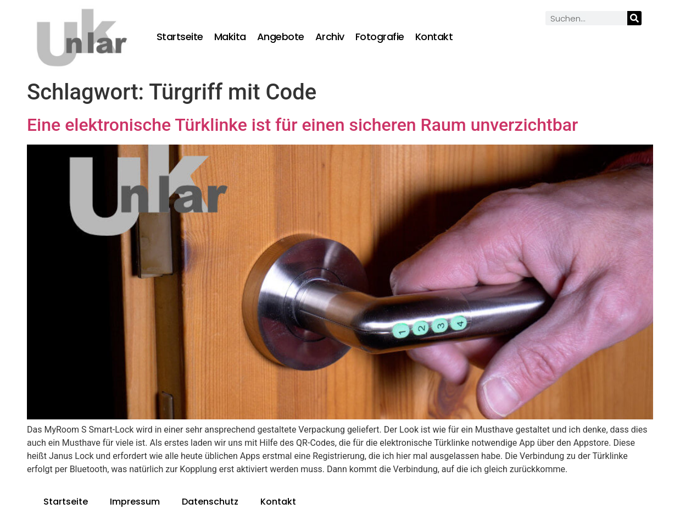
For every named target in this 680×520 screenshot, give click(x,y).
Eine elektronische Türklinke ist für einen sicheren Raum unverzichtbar (302, 124)
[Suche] (634, 18)
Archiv (329, 36)
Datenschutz (210, 501)
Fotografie (379, 36)
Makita (230, 36)
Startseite (180, 36)
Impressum (135, 501)
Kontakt (434, 36)
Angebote (280, 36)
